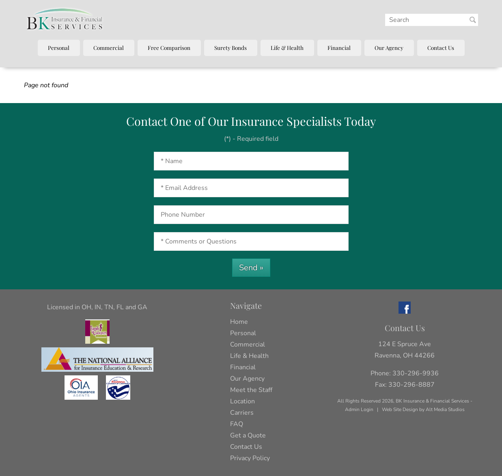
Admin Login (359, 409)
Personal (58, 47)
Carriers (242, 412)
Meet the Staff (251, 390)
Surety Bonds (230, 47)
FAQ (236, 424)
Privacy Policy (250, 458)
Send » (251, 267)
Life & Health (287, 47)
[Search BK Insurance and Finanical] (473, 20)
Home (239, 321)
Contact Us (440, 47)
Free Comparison (169, 47)
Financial (339, 47)
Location (242, 401)
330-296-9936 (415, 373)
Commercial (108, 47)
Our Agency (389, 47)
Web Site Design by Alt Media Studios (423, 409)
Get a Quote (248, 435)
